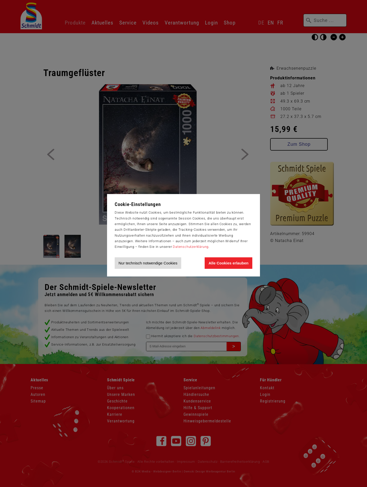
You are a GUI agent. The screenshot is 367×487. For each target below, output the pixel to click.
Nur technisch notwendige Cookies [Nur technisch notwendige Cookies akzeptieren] (148, 263)
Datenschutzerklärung (190, 247)
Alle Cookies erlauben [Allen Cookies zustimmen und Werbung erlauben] (228, 263)
